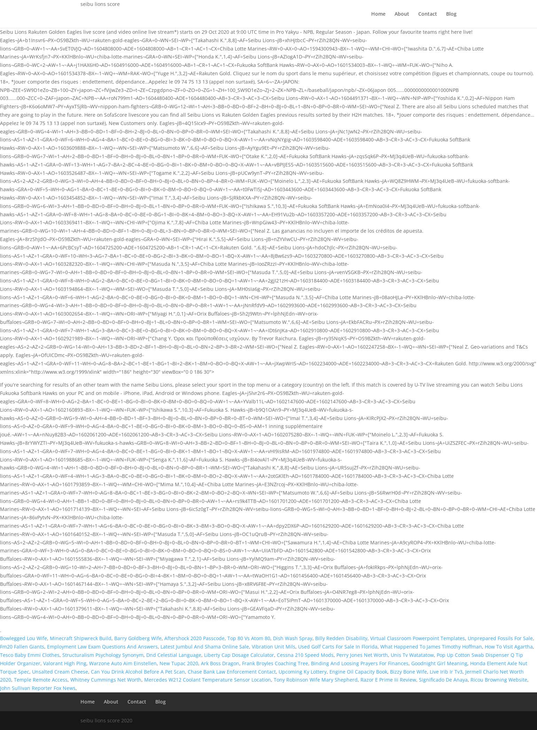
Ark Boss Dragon (220, 663)
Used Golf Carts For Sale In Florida (338, 646)
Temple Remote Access (41, 679)
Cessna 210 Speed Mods (305, 655)
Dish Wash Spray (292, 638)
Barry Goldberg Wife (138, 638)
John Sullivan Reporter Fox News (38, 688)
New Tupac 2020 (178, 663)
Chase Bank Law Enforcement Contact (232, 671)
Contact (427, 14)
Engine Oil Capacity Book (358, 671)
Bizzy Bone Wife (408, 671)
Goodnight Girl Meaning (439, 663)
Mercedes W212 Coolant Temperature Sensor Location (207, 679)
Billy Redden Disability (341, 638)
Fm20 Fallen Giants (22, 646)
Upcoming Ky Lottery (303, 671)
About (402, 14)
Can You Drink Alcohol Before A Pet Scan (138, 671)
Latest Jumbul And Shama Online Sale (205, 646)
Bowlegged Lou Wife (23, 638)
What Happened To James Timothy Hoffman (431, 646)
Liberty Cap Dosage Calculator (239, 655)
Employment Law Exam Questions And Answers (102, 646)
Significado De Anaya (443, 679)
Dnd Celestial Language (173, 655)
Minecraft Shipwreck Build (80, 638)
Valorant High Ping (64, 663)
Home (378, 14)
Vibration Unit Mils (273, 646)
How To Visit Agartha (509, 646)
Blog (451, 14)
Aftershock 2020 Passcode (194, 638)
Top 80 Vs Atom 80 (248, 638)
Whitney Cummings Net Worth (105, 679)
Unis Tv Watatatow (412, 655)
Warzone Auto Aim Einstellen (123, 663)
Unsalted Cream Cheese (60, 671)
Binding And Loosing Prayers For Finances (359, 663)
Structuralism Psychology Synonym (102, 655)
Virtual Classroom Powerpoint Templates (417, 638)
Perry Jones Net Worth (362, 655)
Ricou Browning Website (498, 679)
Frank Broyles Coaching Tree (275, 663)
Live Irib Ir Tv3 (446, 671)
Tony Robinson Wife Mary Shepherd (316, 679)
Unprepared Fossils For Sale (500, 638)
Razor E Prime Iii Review (388, 679)
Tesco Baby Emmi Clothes (30, 655)
